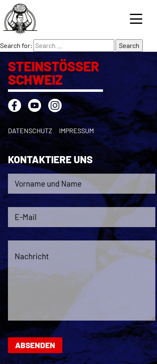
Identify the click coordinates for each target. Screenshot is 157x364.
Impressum (76, 130)
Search (129, 45)
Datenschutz (30, 130)
